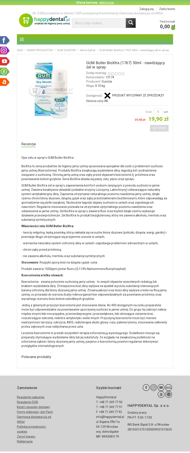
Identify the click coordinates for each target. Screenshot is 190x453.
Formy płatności (28, 413)
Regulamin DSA (27, 403)
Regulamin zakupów (31, 398)
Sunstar (107, 81)
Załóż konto (167, 9)
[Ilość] (158, 112)
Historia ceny (96, 101)
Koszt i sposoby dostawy (33, 408)
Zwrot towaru (26, 438)
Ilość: (149, 112)
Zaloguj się (146, 9)
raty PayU (46, 413)
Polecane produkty (38, 357)
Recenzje (29, 144)
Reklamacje (25, 443)
